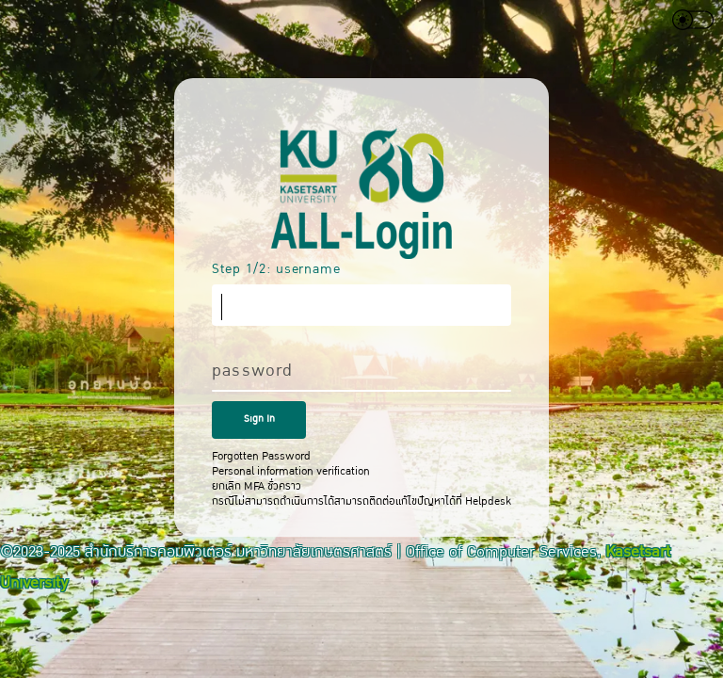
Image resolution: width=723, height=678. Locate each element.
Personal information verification (291, 470)
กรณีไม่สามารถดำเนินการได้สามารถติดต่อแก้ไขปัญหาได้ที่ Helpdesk (361, 501)
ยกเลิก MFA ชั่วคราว (256, 485)
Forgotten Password (261, 455)
